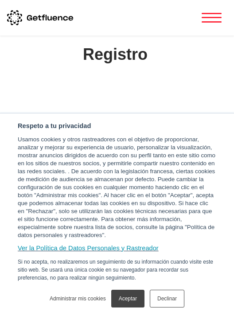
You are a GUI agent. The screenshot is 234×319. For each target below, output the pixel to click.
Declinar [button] (167, 299)
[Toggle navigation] (211, 17)
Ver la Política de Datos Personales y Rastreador (88, 248)
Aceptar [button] (128, 299)
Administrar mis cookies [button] (78, 299)
